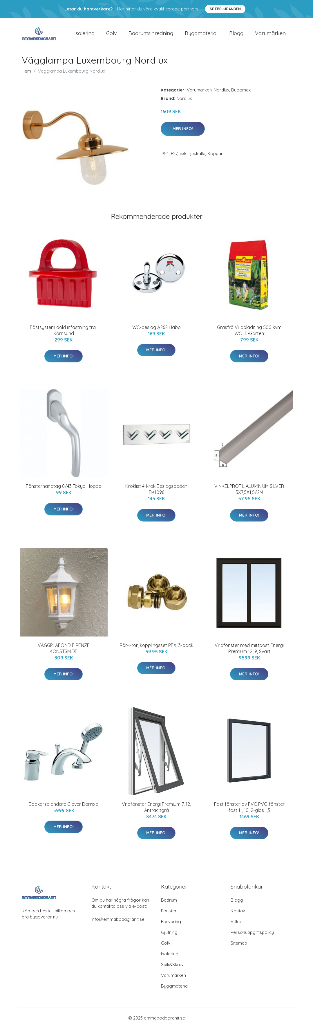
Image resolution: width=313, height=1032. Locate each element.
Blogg (236, 35)
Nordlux (221, 94)
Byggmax (241, 94)
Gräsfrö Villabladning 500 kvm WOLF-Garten (249, 334)
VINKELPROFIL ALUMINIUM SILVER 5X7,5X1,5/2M (249, 493)
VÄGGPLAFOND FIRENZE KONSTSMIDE (64, 652)
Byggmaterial (201, 35)
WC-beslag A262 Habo (156, 331)
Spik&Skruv (172, 968)
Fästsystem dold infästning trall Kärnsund (63, 334)
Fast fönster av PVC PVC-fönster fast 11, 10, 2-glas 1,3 (249, 811)
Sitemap (239, 947)
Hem (26, 75)
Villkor (237, 925)
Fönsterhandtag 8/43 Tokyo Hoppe (63, 490)
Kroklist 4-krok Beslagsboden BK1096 (156, 493)
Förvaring (171, 925)
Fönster (169, 915)
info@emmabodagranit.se (117, 923)
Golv (111, 35)
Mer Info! (183, 132)
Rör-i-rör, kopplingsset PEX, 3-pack (156, 649)
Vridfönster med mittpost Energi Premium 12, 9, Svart (249, 652)
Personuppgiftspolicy (252, 936)
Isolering (84, 35)
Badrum (169, 904)
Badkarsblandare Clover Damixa (63, 808)
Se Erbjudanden (225, 9)
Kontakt (239, 915)
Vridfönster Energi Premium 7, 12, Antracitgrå (156, 811)
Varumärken (270, 35)
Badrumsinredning (151, 35)
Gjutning (169, 936)
